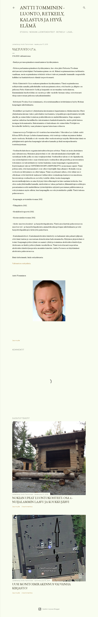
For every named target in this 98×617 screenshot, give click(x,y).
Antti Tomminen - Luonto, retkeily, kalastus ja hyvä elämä (42, 17)
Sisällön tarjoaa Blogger (49, 609)
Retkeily (60, 32)
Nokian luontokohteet (42, 32)
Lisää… (70, 32)
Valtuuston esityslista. (21, 263)
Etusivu (24, 32)
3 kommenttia (27, 507)
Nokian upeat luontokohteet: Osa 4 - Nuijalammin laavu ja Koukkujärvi (42, 500)
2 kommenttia (27, 593)
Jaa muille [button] (16, 340)
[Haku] (84, 7)
